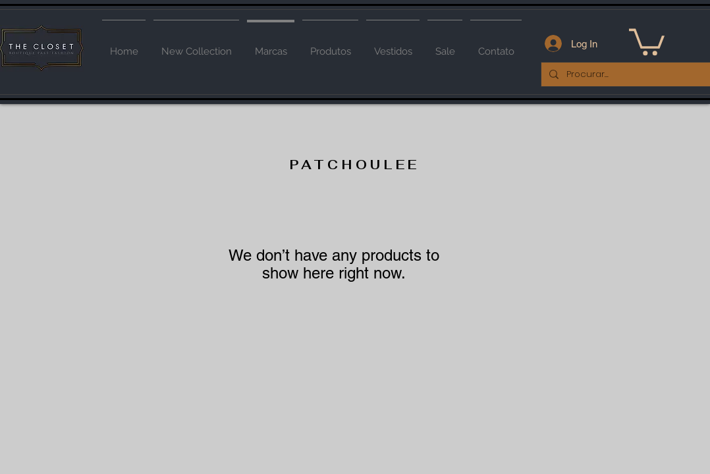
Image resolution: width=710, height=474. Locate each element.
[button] (647, 40)
